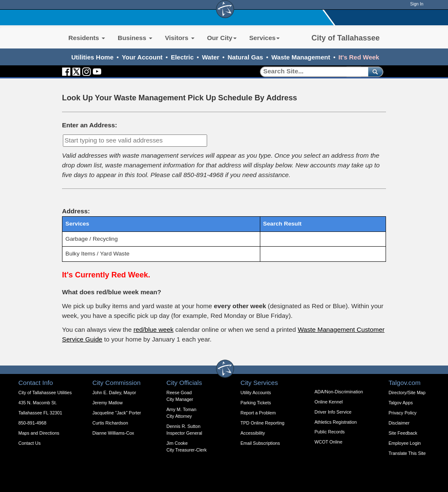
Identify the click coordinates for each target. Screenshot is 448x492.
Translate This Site (407, 453)
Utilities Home (92, 57)
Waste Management (300, 57)
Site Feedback (403, 433)
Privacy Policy (402, 412)
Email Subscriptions (260, 443)
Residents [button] (86, 37)
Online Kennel (329, 401)
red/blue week (153, 329)
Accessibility (252, 433)
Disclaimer (399, 422)
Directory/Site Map (407, 392)
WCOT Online (329, 441)
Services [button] (264, 37)
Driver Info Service (333, 411)
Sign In (416, 4)
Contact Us (30, 443)
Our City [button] (222, 37)
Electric (182, 57)
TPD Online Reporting (262, 422)
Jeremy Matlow (107, 402)
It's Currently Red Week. (106, 274)
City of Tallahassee (345, 38)
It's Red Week (358, 57)
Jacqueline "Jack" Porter (116, 412)
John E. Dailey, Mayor (114, 392)
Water (210, 57)
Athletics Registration (336, 422)
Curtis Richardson (110, 422)
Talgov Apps (401, 402)
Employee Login (405, 443)
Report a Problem (258, 412)
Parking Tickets (255, 402)
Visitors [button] (179, 37)
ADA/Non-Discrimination (339, 391)
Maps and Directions (39, 433)
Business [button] (135, 37)
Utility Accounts (255, 392)
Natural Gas (245, 57)
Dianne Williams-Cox (113, 433)
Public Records (330, 431)
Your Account (142, 57)
